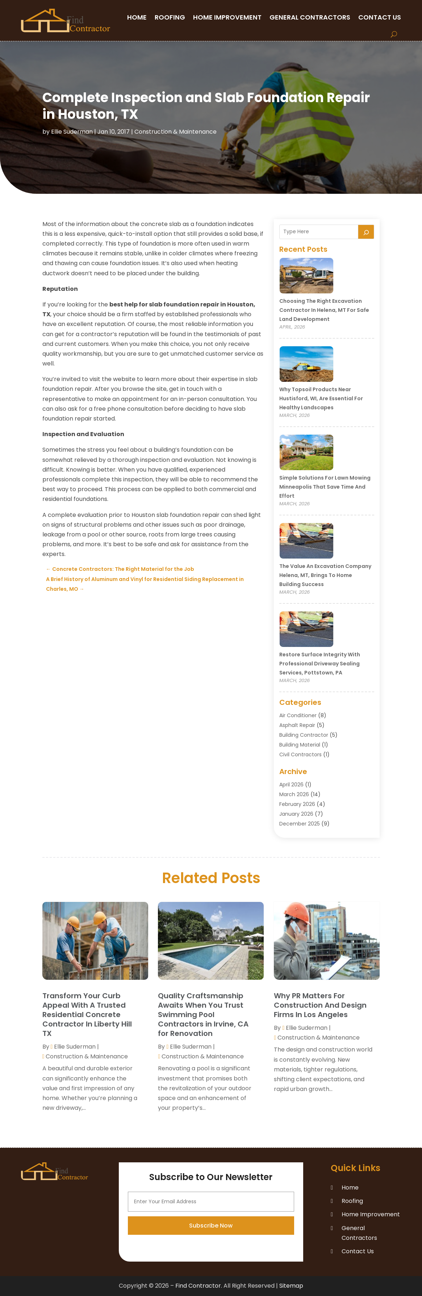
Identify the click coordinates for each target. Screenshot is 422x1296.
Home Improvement (227, 17)
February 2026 (297, 804)
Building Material (299, 744)
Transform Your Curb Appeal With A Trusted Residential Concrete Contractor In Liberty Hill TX (87, 1014)
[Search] (366, 232)
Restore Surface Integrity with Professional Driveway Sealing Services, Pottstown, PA (319, 663)
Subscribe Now (211, 1276)
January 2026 (296, 814)
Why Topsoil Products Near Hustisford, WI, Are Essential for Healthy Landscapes (321, 398)
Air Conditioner (298, 715)
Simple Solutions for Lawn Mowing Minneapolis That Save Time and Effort (325, 486)
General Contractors (310, 17)
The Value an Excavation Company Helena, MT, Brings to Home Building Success (325, 575)
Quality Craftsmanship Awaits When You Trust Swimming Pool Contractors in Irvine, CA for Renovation (203, 1014)
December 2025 (299, 823)
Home (137, 17)
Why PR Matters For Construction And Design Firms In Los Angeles (320, 1005)
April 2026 (291, 784)
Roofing (170, 17)
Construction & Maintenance (175, 131)
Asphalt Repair (297, 725)
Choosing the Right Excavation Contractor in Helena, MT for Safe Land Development (324, 310)
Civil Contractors (300, 754)
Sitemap (291, 1286)
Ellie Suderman (72, 131)
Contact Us (379, 17)
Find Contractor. (198, 1286)
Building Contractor (303, 735)
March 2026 (294, 794)
